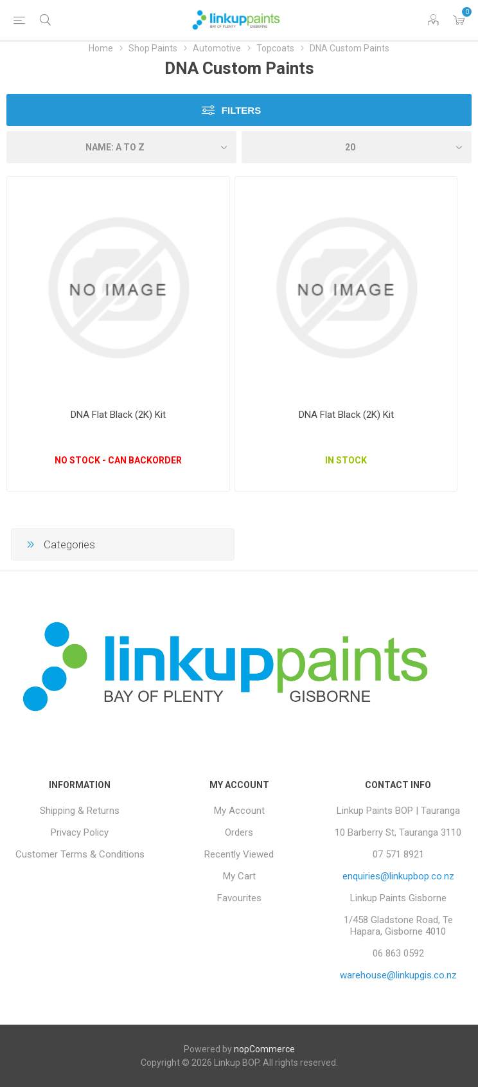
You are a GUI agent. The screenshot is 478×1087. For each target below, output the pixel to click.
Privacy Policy (80, 832)
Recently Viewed (239, 854)
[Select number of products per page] (357, 147)
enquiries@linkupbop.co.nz (398, 876)
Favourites (239, 898)
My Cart (239, 876)
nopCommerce (264, 1049)
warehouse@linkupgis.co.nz (398, 975)
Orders (239, 832)
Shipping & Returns (80, 810)
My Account (239, 810)
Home (101, 48)
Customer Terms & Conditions (80, 854)
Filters (241, 110)
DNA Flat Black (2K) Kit (118, 414)
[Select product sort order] (121, 147)
